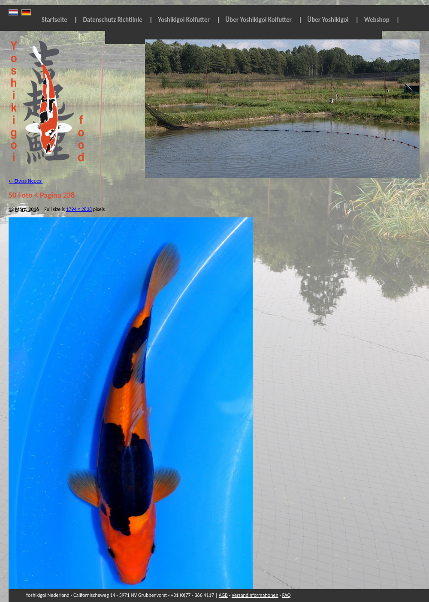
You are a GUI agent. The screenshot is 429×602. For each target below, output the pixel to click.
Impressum (56, 36)
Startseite (54, 20)
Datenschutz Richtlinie (112, 20)
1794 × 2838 (79, 209)
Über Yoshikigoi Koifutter (258, 20)
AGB (223, 595)
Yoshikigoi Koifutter (183, 20)
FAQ (286, 595)
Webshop (377, 20)
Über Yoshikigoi (327, 20)
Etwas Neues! (26, 181)
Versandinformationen (255, 595)
